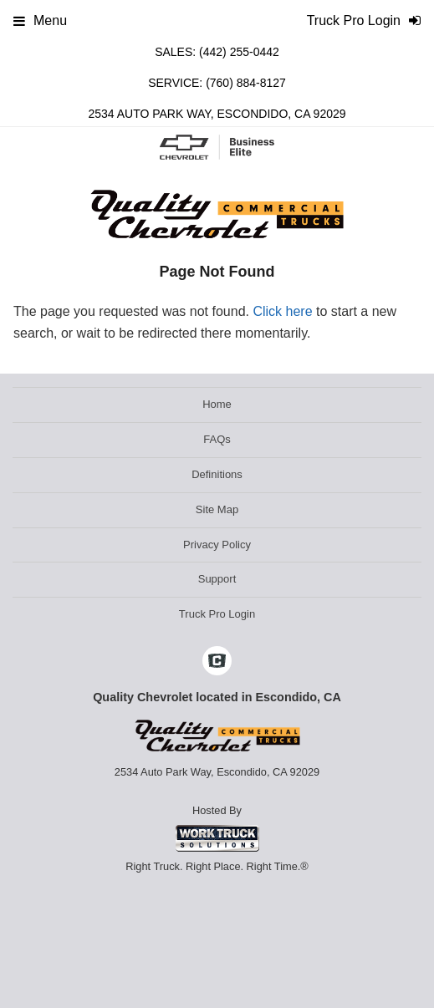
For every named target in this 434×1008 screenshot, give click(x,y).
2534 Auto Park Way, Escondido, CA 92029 (216, 113)
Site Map (217, 509)
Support (217, 579)
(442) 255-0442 (239, 52)
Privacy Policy (217, 544)
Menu (40, 20)
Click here (282, 311)
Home (217, 404)
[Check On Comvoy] (217, 662)
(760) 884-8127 (246, 82)
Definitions (217, 474)
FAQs (217, 439)
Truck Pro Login (217, 614)
